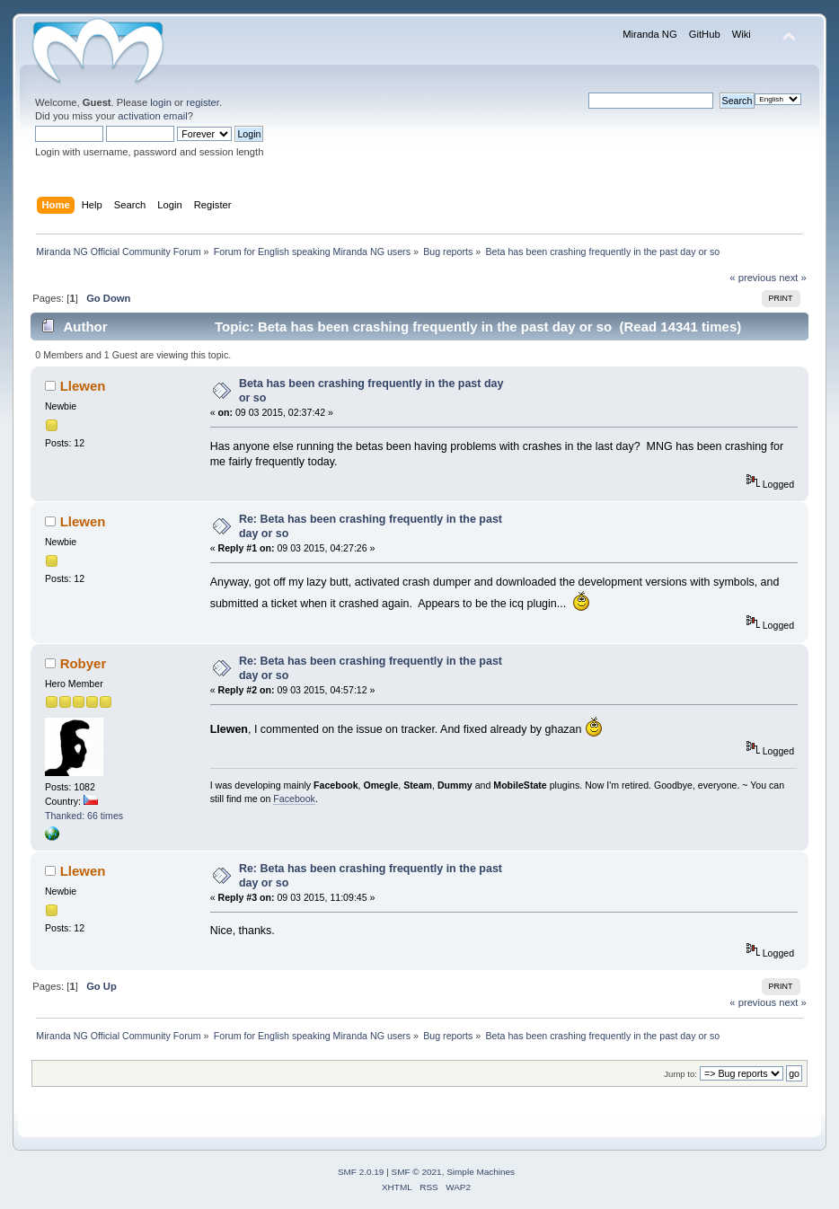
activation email (152, 115)
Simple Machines (480, 1172)
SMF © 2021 (417, 1172)
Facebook (294, 798)
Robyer (83, 663)
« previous (752, 277)
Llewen (83, 385)
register (202, 102)
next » (793, 277)
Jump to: (680, 1074)
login (161, 102)
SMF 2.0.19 (361, 1172)
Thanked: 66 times (84, 815)
